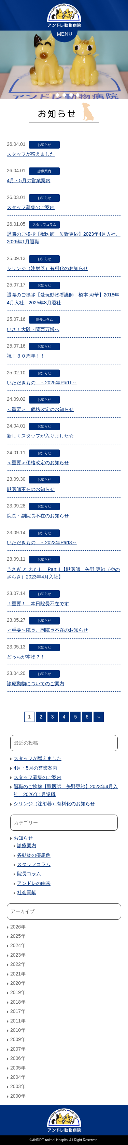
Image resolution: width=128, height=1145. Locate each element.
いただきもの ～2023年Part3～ (42, 542)
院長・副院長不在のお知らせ (38, 515)
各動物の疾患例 (34, 855)
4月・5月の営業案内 (29, 180)
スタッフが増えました (31, 154)
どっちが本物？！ (26, 656)
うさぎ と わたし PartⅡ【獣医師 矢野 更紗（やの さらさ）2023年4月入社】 (63, 573)
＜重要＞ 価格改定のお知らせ (40, 409)
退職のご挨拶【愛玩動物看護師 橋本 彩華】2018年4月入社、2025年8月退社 (63, 298)
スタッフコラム (44, 224)
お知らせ (44, 145)
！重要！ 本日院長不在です (38, 603)
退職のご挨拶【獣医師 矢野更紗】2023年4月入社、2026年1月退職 (63, 237)
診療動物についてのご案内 (35, 683)
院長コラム (44, 320)
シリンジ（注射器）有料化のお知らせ (47, 268)
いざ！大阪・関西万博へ (33, 329)
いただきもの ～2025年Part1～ (42, 382)
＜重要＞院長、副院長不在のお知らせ (47, 630)
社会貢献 (26, 892)
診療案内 (44, 171)
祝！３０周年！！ (26, 356)
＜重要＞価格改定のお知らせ (38, 462)
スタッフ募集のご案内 (31, 207)
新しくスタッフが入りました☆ (40, 436)
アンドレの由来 (34, 883)
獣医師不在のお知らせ (31, 489)
